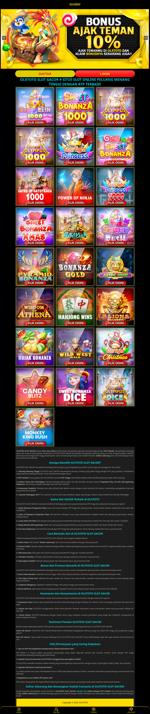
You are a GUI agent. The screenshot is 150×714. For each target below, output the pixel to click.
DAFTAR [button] (45, 74)
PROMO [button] (94, 710)
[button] (4, 38)
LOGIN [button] (105, 74)
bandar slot (82, 691)
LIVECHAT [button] (131, 710)
